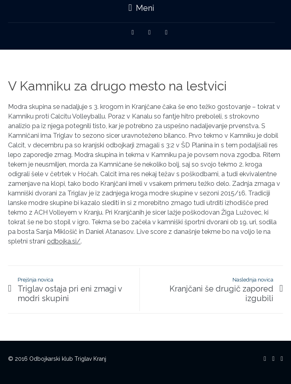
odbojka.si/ (64, 241)
